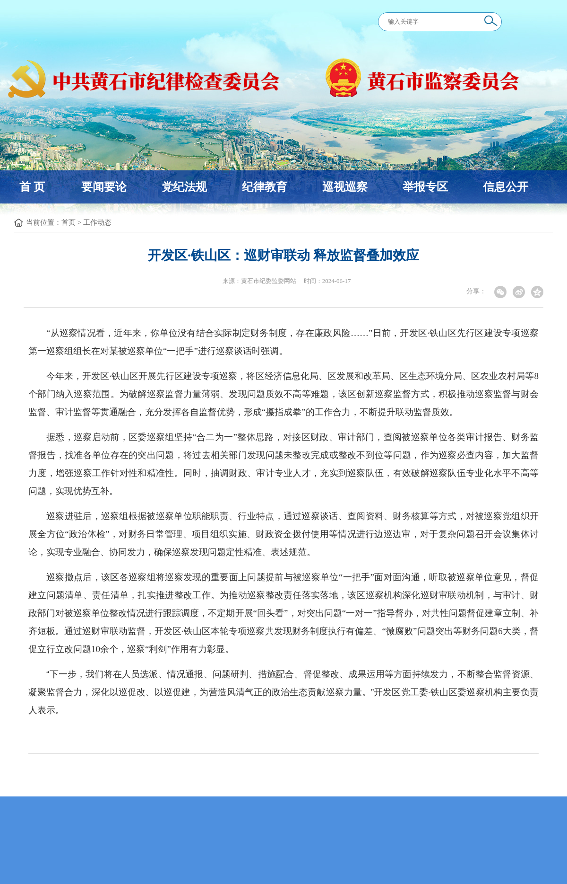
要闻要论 (104, 187)
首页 (68, 222)
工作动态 (97, 222)
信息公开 (505, 187)
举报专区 (425, 187)
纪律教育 (264, 187)
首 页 (32, 187)
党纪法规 (184, 187)
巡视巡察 (345, 187)
